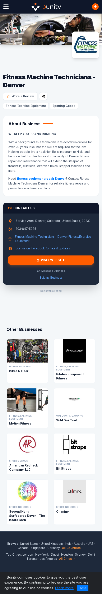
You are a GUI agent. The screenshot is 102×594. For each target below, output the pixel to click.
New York (42, 554)
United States (29, 543)
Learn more (64, 588)
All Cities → (67, 558)
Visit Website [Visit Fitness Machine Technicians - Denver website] (51, 260)
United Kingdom (52, 543)
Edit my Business (51, 277)
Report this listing (51, 290)
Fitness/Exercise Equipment (26, 105)
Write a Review (20, 96)
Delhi (91, 554)
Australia (79, 543)
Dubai (55, 554)
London (28, 554)
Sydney (80, 554)
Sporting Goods (63, 105)
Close (83, 588)
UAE (90, 543)
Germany (53, 548)
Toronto (32, 558)
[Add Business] (95, 6)
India (68, 543)
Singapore (38, 548)
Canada (23, 548)
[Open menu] (6, 6)
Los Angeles (48, 558)
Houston (67, 554)
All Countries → (73, 548)
